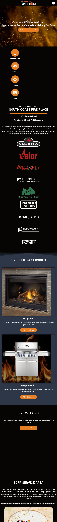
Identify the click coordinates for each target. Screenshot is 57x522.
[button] (4, 292)
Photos (15, 98)
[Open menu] (53, 3)
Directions (15, 85)
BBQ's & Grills (28, 385)
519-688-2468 (15, 58)
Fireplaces (28, 318)
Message (15, 72)
